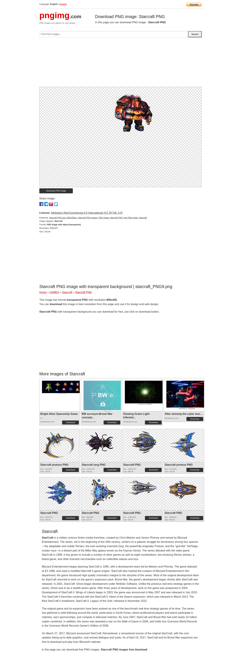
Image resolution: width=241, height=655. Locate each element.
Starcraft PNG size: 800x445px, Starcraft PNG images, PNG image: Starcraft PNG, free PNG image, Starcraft (98, 218)
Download (70, 422)
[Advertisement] (120, 63)
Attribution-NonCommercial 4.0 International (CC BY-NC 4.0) (87, 212)
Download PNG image (56, 191)
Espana (63, 4)
